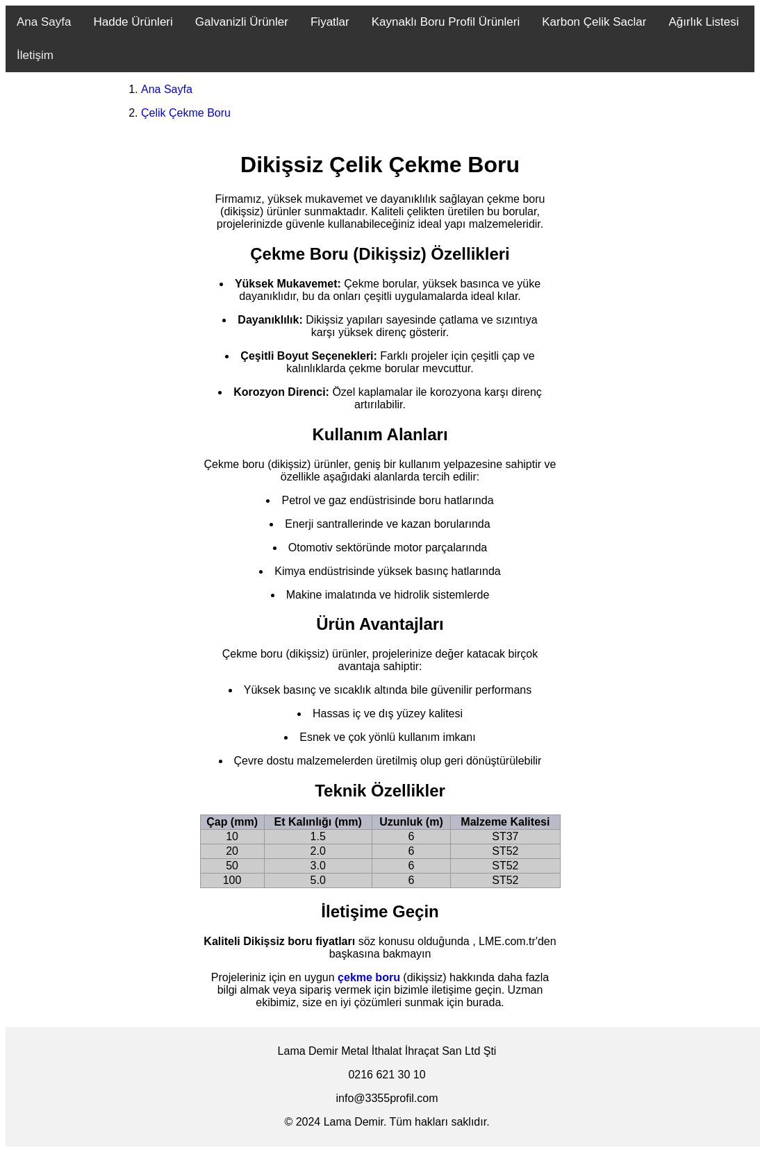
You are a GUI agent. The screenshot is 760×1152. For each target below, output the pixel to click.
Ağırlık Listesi (703, 21)
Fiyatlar (330, 21)
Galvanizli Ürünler (241, 21)
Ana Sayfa (44, 21)
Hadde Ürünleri (132, 21)
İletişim (35, 55)
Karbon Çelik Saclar (594, 21)
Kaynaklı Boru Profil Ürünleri (446, 21)
